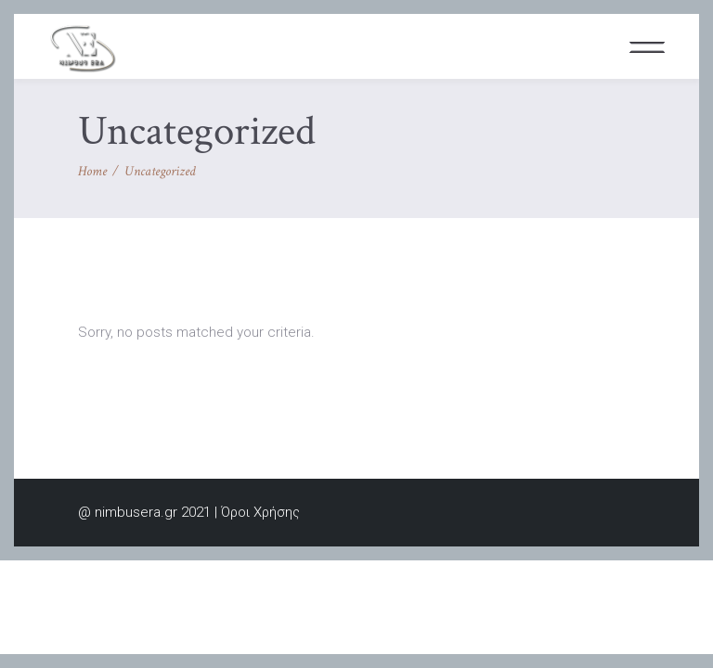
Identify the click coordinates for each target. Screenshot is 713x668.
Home (92, 171)
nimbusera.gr (136, 512)
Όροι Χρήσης (260, 512)
